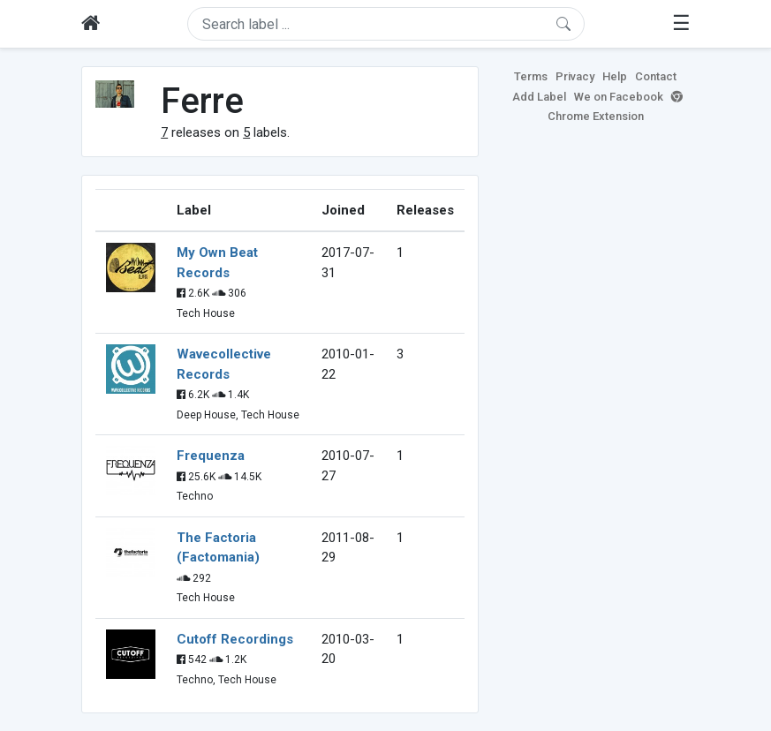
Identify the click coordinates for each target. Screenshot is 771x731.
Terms (531, 76)
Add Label (539, 96)
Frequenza (211, 455)
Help (614, 76)
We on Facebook (618, 96)
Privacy (575, 76)
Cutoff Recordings (235, 639)
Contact (656, 76)
